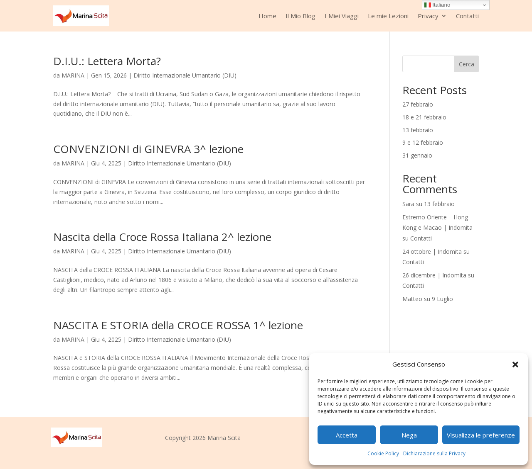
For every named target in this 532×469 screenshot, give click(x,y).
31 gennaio (417, 155)
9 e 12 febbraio (422, 142)
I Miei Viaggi (342, 16)
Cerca (466, 64)
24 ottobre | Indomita (432, 251)
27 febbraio (417, 104)
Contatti (467, 16)
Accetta (346, 435)
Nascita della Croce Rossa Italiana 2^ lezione (162, 236)
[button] (515, 364)
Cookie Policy (383, 453)
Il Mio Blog (300, 16)
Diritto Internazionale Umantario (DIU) (184, 75)
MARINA (73, 75)
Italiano (437, 5)
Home (267, 16)
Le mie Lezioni (388, 16)
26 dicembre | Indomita (434, 275)
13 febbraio (417, 130)
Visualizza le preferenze (481, 435)
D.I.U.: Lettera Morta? (107, 60)
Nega (409, 435)
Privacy (428, 16)
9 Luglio (442, 299)
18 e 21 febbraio (424, 117)
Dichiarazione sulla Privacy (434, 453)
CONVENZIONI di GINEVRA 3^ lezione (148, 148)
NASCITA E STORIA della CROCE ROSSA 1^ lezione (178, 325)
